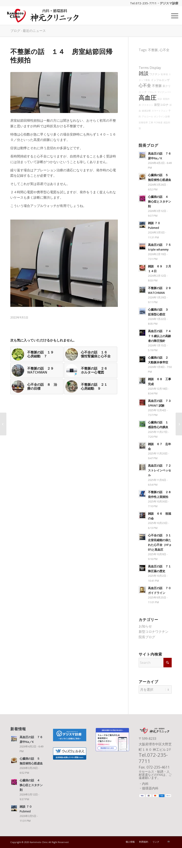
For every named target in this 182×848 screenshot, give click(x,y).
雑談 (144, 73)
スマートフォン (160, 110)
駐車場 (164, 74)
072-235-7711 (153, 757)
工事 (151, 122)
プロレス (152, 92)
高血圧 (148, 97)
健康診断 (146, 110)
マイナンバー (164, 92)
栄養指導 (143, 122)
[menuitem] (172, 15)
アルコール (147, 116)
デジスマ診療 (169, 3)
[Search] (155, 662)
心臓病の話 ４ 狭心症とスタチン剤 (159, 201)
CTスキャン (147, 104)
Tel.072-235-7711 (143, 3)
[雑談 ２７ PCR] (179, 424)
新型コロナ (161, 105)
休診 (159, 98)
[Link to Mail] (168, 841)
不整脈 (153, 50)
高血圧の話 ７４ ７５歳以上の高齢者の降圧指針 (161, 335)
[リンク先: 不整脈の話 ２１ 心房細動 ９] (90, 386)
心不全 (164, 50)
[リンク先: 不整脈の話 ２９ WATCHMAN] (36, 370)
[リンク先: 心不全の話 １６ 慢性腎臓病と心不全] (90, 354)
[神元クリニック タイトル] (44, 15)
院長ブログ (147, 637)
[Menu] (172, 15)
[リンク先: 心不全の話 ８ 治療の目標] (36, 386)
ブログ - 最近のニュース (28, 30)
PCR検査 (158, 122)
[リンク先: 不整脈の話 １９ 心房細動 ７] (36, 354)
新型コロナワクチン (153, 631)
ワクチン (154, 74)
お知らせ (145, 626)
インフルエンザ (160, 80)
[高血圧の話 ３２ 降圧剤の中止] (3, 424)
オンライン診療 (162, 116)
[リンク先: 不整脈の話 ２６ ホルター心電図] (90, 370)
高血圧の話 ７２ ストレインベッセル (161, 470)
